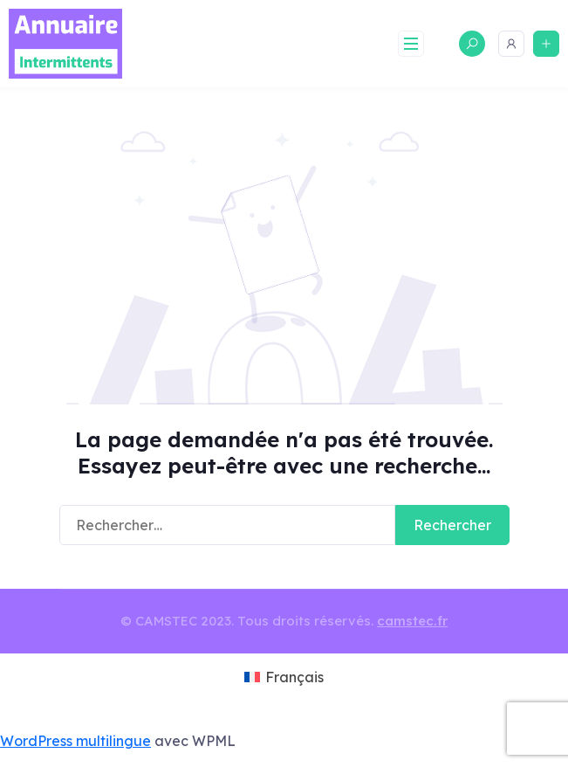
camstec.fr (412, 620)
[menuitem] (284, 678)
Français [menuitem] (294, 677)
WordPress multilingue (75, 741)
